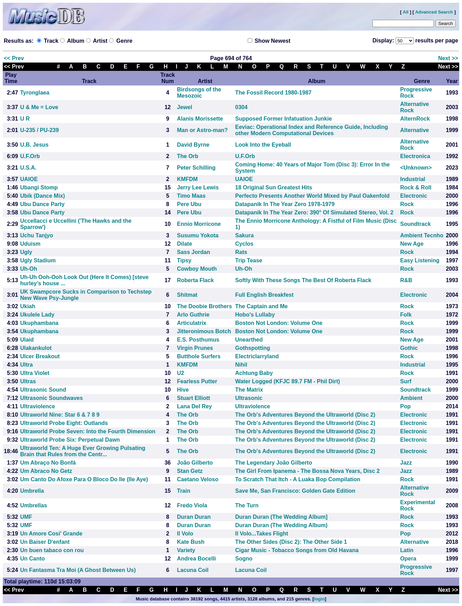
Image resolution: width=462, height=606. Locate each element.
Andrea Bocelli (196, 559)
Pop (405, 406)
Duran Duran (194, 517)
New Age (411, 244)
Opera (408, 559)
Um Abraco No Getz (46, 471)
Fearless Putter (197, 381)
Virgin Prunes (195, 348)
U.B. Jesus (34, 145)
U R (25, 119)
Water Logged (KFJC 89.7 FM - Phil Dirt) (287, 381)
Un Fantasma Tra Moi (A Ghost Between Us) (78, 570)
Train (183, 491)
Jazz (406, 463)
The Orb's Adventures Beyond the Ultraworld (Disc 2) (305, 415)
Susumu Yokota (197, 235)
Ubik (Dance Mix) (42, 196)
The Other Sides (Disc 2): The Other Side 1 (291, 542)
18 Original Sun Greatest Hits (273, 187)
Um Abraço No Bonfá (48, 463)
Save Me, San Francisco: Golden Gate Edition (295, 491)
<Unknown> (416, 168)
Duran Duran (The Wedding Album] (281, 517)
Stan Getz (190, 471)
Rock (407, 204)
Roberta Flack (195, 280)
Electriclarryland (257, 356)
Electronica (415, 156)
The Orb (187, 156)
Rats (241, 252)
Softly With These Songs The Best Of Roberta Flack (303, 280)
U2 (180, 373)
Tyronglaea (34, 93)
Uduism (30, 244)
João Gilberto (195, 463)
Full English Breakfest (264, 295)
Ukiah (27, 306)
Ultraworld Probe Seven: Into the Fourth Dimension (87, 431)
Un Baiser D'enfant (45, 542)
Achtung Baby (254, 373)
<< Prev (14, 58)
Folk (406, 315)
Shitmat (187, 295)
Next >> (448, 58)
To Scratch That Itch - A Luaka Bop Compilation (297, 479)
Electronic (413, 196)
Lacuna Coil (193, 570)
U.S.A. (28, 168)
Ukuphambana (39, 323)
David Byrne (193, 145)
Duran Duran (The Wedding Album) (281, 525)
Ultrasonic (248, 398)
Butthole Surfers (199, 356)
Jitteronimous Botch (204, 331)
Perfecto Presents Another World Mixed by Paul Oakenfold (312, 196)
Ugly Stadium (38, 260)
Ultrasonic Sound (43, 390)
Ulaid (27, 340)
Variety (186, 550)
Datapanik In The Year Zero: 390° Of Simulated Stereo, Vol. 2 (314, 212)
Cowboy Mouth (197, 269)
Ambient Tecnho (421, 235)
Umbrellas (33, 505)
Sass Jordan (193, 252)
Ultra (26, 365)
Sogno (244, 559)
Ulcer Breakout (40, 356)
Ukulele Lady (37, 315)
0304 (241, 107)
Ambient (411, 398)
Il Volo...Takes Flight (261, 534)
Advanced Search (434, 12)
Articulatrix (191, 323)
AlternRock (415, 119)
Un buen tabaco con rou (52, 550)
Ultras (28, 381)
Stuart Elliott (193, 398)
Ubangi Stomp (39, 187)
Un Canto (32, 559)
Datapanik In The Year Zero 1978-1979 (285, 204)
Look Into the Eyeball (263, 145)
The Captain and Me (261, 306)
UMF (26, 517)
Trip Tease (248, 260)
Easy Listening (419, 260)
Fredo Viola (192, 505)
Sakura (244, 235)
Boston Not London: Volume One (278, 323)
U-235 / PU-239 (39, 130)
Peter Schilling (196, 168)
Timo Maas (191, 196)
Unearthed (249, 340)
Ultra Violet (34, 373)
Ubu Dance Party (42, 204)
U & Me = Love (39, 107)
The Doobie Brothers (204, 306)
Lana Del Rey (194, 406)
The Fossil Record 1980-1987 (273, 93)
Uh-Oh (28, 269)
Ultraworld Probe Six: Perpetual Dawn (70, 440)
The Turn (246, 505)
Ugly (26, 252)
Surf (405, 381)
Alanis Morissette (200, 119)
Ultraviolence (37, 406)
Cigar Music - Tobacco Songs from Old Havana (296, 550)
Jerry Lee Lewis (198, 187)
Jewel (184, 107)
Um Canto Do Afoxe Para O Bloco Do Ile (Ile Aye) (84, 479)
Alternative (414, 130)
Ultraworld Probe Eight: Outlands (64, 423)
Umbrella (32, 491)
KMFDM (187, 179)
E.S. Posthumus (198, 340)
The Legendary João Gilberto (273, 463)
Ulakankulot (36, 348)
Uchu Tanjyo (36, 235)
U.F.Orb (30, 156)
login (319, 598)
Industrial (412, 179)
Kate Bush (191, 542)
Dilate (184, 244)
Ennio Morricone (199, 224)
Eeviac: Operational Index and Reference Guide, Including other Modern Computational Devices (311, 130)
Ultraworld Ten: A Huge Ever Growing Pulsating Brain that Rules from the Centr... (82, 451)
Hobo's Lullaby (255, 315)
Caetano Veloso (197, 479)
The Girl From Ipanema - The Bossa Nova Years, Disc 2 (307, 471)
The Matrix (249, 390)
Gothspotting (252, 348)
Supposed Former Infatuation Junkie (283, 119)
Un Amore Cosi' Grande (51, 534)
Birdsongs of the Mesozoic (199, 93)
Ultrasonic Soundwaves (51, 398)
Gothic (409, 348)
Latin (406, 550)
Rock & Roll (415, 187)
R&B (406, 280)
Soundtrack (415, 224)
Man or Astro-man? (202, 130)
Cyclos (244, 244)
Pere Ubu (189, 204)
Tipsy (184, 260)
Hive (183, 390)
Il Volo (185, 534)
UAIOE (29, 179)
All (406, 12)
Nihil (241, 365)
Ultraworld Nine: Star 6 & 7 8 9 (60, 415)
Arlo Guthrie (193, 315)
